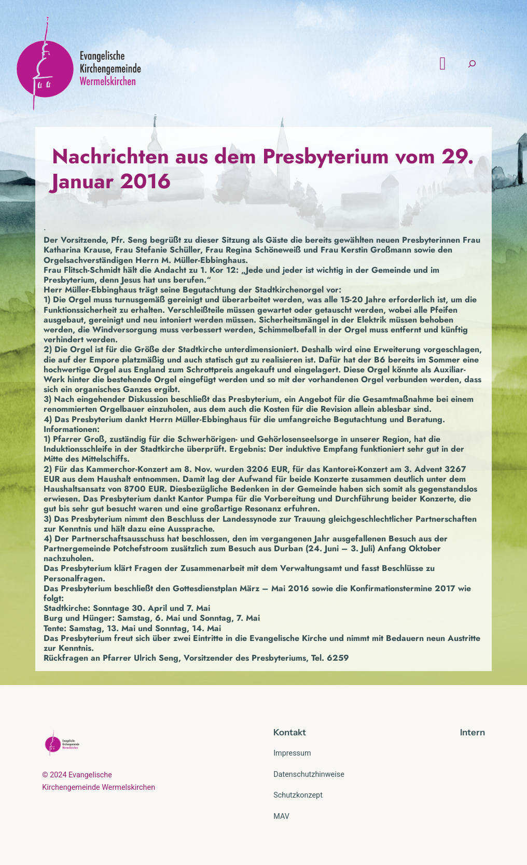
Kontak (287, 732)
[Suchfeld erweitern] (472, 63)
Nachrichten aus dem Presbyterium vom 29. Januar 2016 (263, 168)
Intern (472, 732)
